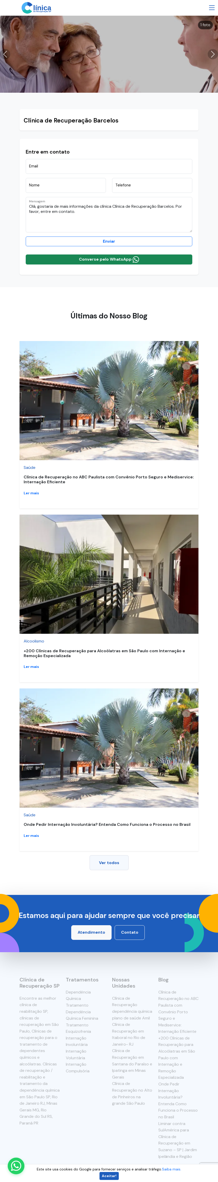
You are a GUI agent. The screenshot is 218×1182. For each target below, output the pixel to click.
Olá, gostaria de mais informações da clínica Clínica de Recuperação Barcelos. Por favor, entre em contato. (109, 214)
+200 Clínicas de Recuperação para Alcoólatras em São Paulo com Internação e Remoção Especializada (104, 653)
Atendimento (91, 932)
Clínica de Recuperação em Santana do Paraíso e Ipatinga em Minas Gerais (132, 1064)
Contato (129, 932)
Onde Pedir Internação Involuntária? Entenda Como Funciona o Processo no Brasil (107, 824)
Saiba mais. (171, 1169)
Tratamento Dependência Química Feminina (82, 1012)
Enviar (109, 241)
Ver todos (109, 862)
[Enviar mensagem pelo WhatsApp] (16, 1166)
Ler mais (31, 493)
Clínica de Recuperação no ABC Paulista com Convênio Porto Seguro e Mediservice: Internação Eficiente (109, 479)
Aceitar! (109, 1176)
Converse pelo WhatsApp (109, 259)
